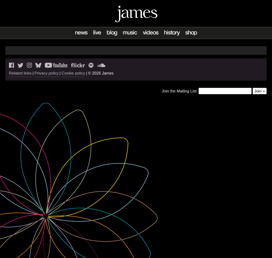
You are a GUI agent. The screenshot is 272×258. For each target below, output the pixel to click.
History (171, 33)
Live (97, 33)
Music (130, 33)
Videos (150, 33)
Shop (191, 33)
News (81, 33)
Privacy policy (46, 73)
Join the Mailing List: (179, 91)
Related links (20, 73)
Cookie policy (73, 73)
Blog (112, 33)
